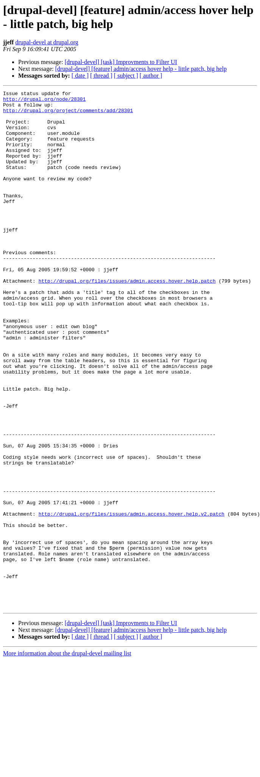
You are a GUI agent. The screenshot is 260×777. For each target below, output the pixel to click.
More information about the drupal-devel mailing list (67, 757)
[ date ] (80, 75)
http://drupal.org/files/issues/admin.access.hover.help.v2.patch (131, 599)
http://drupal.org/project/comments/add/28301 (68, 114)
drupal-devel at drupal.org (46, 42)
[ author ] (151, 75)
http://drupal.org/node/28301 (44, 101)
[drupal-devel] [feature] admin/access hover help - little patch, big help (141, 69)
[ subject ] (126, 75)
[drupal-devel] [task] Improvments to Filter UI (121, 62)
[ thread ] (101, 75)
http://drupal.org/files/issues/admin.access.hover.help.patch (127, 319)
